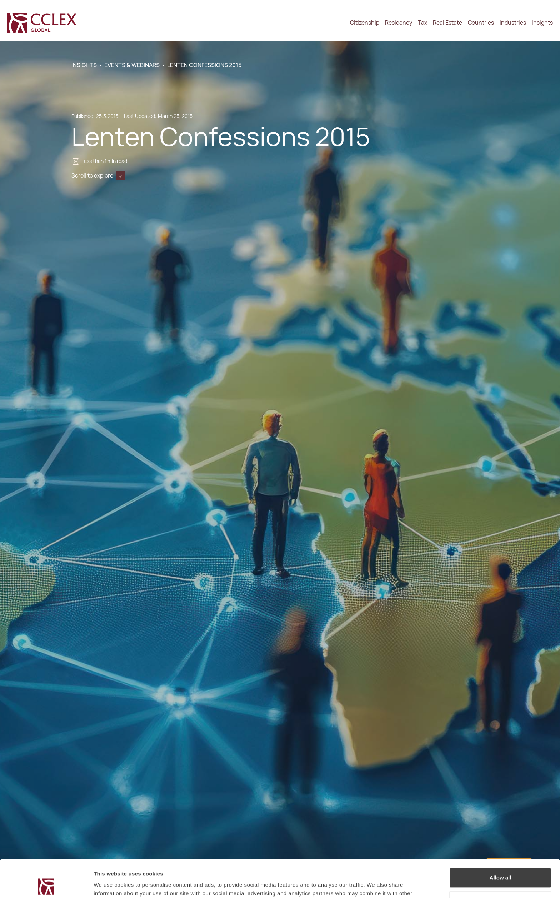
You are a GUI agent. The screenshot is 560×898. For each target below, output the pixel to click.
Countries (481, 22)
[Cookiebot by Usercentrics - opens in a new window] (46, 884)
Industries (513, 22)
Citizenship (364, 22)
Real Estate (447, 22)
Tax (422, 22)
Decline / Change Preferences (500, 863)
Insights (542, 22)
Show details (110, 884)
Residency (398, 22)
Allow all (500, 840)
